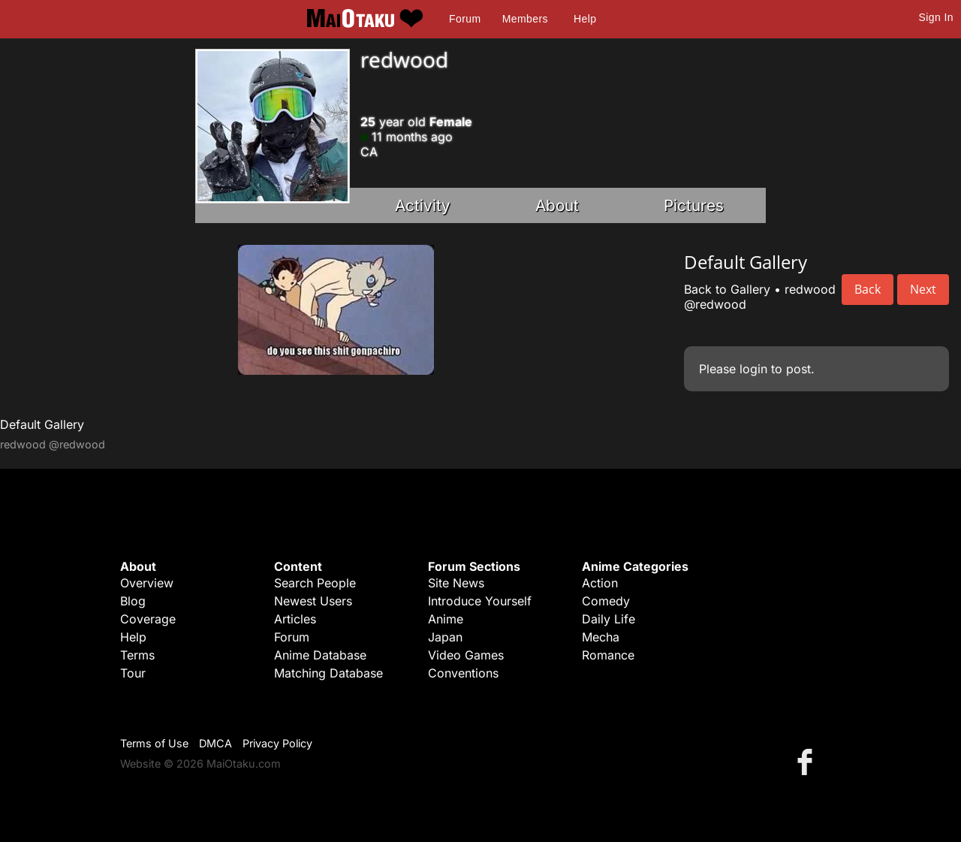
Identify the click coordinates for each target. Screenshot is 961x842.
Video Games (466, 654)
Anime (445, 618)
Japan (445, 636)
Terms (137, 654)
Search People (315, 582)
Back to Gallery (727, 289)
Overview (146, 582)
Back (867, 289)
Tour (133, 673)
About (557, 205)
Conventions (463, 673)
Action (600, 582)
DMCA (215, 743)
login (753, 368)
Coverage (148, 618)
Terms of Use (154, 743)
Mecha (600, 636)
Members (525, 19)
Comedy (606, 600)
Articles (295, 618)
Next (923, 289)
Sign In (936, 17)
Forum (464, 19)
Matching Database (328, 673)
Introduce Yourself (480, 600)
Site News (456, 582)
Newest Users (313, 600)
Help (585, 19)
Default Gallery (42, 424)
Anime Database (320, 654)
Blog (133, 600)
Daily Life (608, 618)
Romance (608, 654)
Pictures (694, 205)
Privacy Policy (277, 743)
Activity (422, 205)
